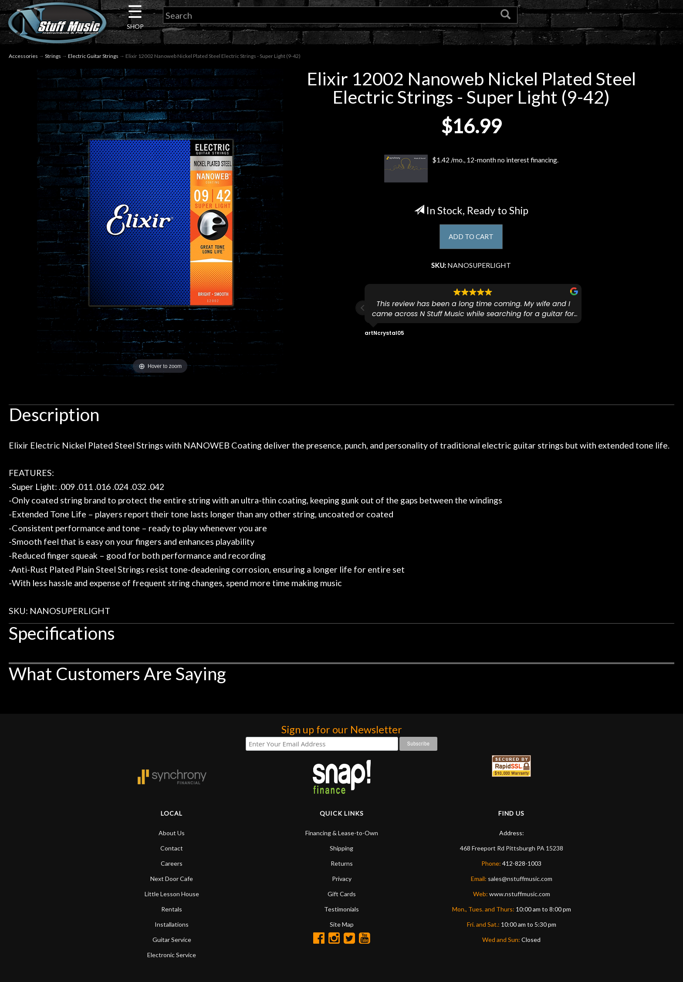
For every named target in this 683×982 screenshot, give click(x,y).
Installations (172, 924)
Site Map (342, 924)
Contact (171, 848)
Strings (53, 56)
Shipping (341, 848)
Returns (342, 863)
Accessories (23, 56)
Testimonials (341, 909)
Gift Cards (342, 894)
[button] (362, 311)
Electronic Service (171, 954)
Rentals (171, 909)
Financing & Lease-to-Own (341, 833)
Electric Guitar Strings (93, 56)
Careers (172, 863)
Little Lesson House (172, 894)
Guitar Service (171, 939)
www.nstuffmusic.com (519, 894)
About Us (172, 833)
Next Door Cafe (171, 878)
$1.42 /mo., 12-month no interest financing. (471, 168)
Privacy (342, 878)
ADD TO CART (471, 237)
